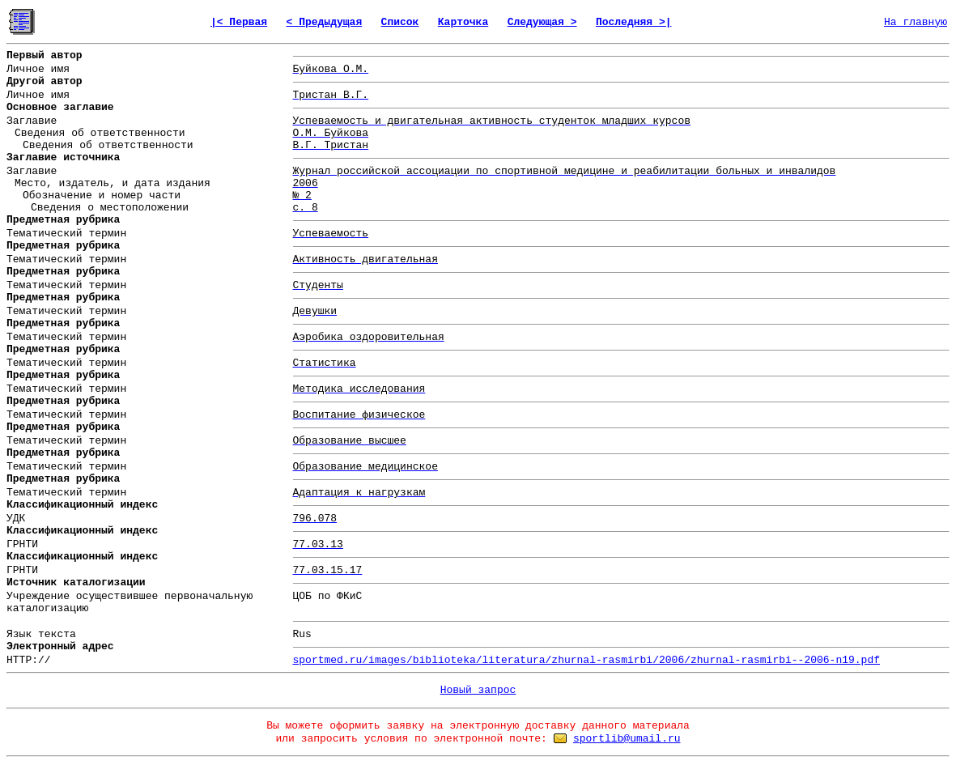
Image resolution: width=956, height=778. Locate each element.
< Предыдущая (325, 22)
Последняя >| (634, 22)
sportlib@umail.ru (627, 739)
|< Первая (238, 22)
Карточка (463, 22)
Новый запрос (478, 690)
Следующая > (542, 22)
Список (400, 22)
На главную (915, 22)
